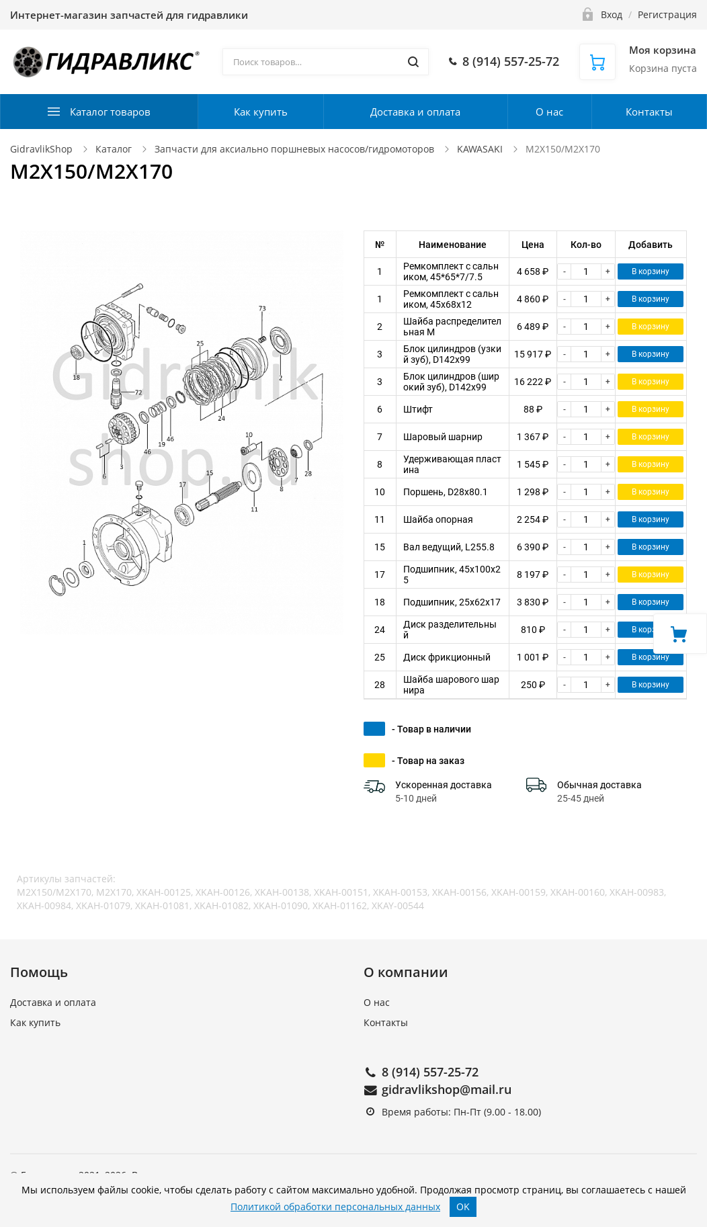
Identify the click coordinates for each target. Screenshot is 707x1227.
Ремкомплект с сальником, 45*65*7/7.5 (451, 271)
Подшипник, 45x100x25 (452, 574)
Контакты (649, 111)
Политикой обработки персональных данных (335, 1206)
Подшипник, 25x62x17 (452, 602)
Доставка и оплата (415, 111)
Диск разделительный (450, 629)
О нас (549, 111)
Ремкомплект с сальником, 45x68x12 (451, 299)
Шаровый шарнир (443, 436)
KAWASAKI (481, 148)
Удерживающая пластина (452, 464)
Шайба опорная (438, 519)
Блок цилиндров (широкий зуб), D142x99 (451, 381)
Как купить (261, 111)
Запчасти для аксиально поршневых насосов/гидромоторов (294, 148)
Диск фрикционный (447, 657)
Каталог (113, 148)
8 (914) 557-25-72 (430, 1072)
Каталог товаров (110, 111)
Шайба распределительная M (452, 326)
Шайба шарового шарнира (451, 684)
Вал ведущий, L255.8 (449, 547)
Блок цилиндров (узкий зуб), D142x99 (452, 354)
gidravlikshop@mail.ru (446, 1089)
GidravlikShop (41, 148)
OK (463, 1206)
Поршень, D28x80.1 (445, 491)
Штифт (418, 409)
